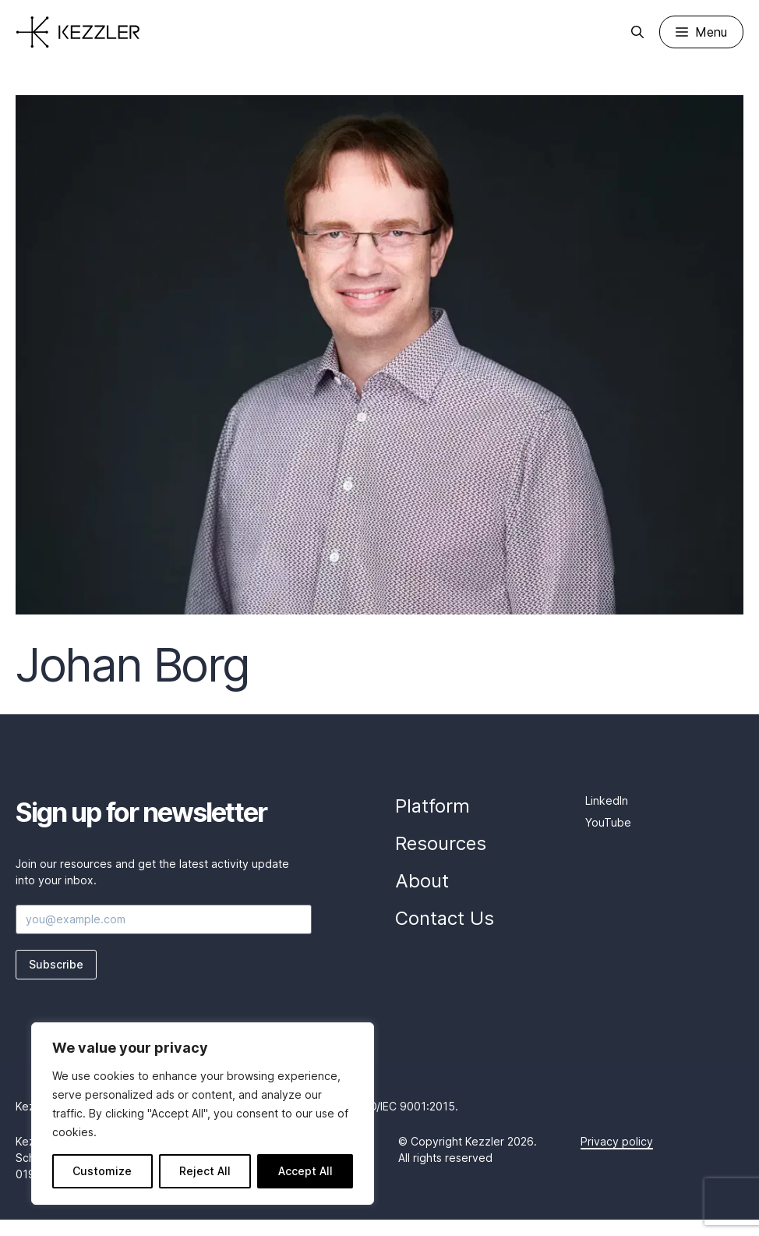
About (422, 880)
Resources (440, 843)
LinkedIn (606, 800)
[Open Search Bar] (637, 32)
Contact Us (444, 918)
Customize (102, 1171)
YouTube (608, 822)
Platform (432, 806)
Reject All (205, 1171)
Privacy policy (617, 1141)
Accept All (305, 1171)
